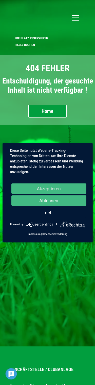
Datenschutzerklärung (54, 233)
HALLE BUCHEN (25, 45)
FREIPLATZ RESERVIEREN (31, 38)
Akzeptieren (49, 188)
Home (47, 111)
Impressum (34, 233)
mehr (49, 212)
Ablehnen (48, 200)
